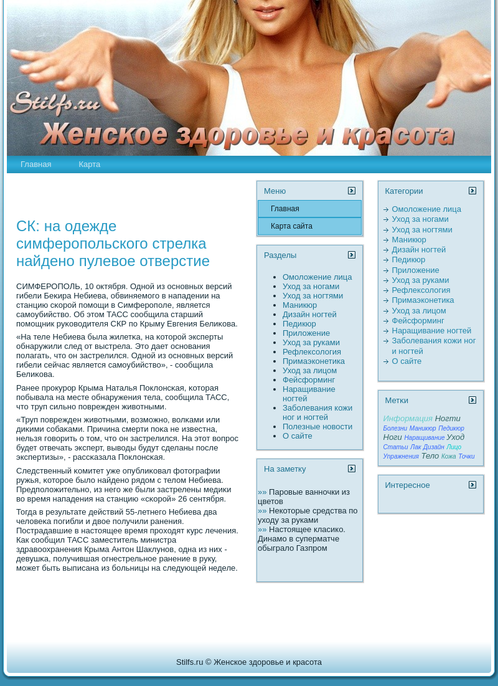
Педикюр (299, 323)
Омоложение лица (317, 277)
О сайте (297, 436)
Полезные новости (317, 426)
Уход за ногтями (313, 295)
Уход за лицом (310, 370)
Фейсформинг (309, 379)
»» (263, 492)
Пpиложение (306, 333)
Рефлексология (312, 351)
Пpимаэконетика (314, 361)
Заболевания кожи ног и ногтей (317, 412)
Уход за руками (311, 342)
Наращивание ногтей (432, 330)
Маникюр (300, 305)
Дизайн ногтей (310, 314)
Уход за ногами (311, 286)
